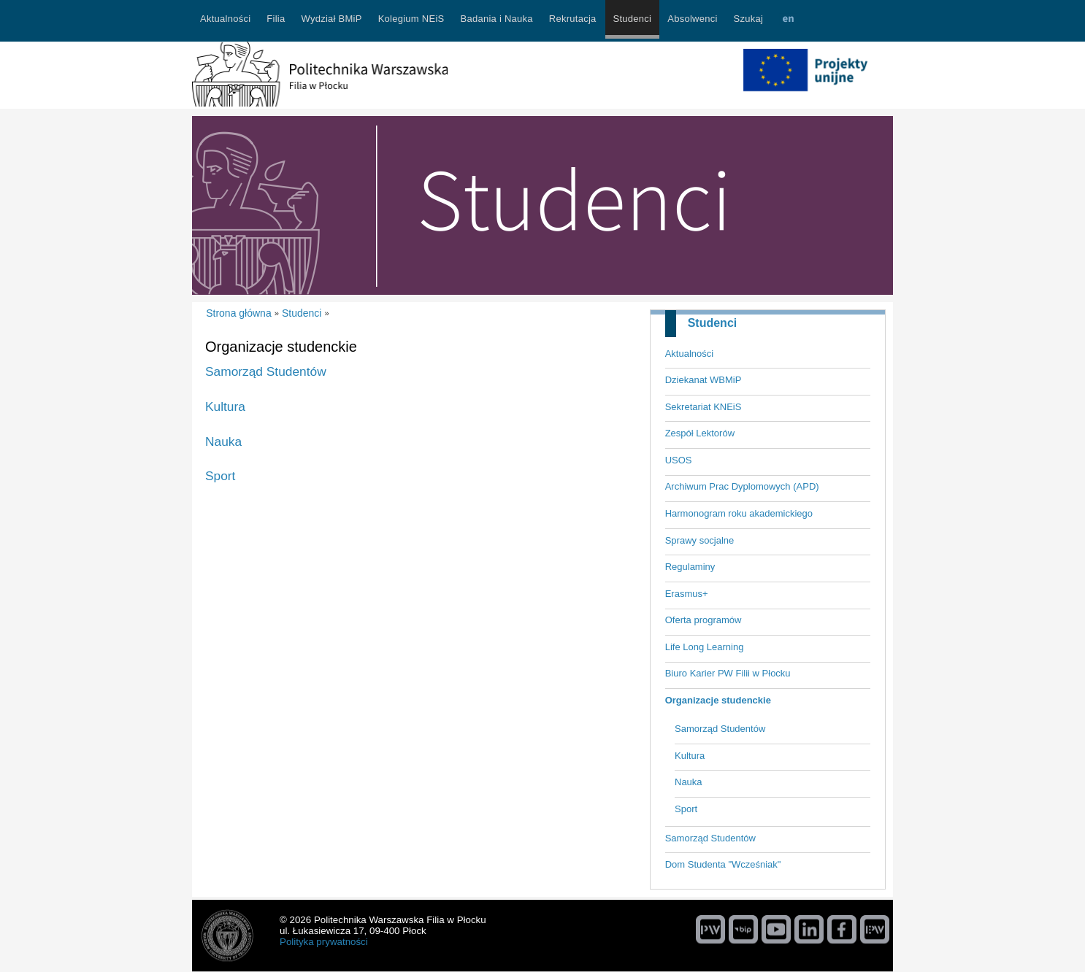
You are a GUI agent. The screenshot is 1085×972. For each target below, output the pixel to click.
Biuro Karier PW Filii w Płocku (728, 673)
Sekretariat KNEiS (703, 406)
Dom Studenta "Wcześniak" (723, 864)
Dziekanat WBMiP (703, 379)
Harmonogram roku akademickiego (739, 513)
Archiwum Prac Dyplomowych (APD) (742, 486)
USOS (678, 460)
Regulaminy (690, 566)
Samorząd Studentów (720, 728)
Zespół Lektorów (700, 433)
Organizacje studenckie (718, 700)
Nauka (688, 781)
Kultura (690, 755)
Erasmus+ (686, 593)
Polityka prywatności (324, 941)
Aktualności (689, 353)
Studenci (712, 323)
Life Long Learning (704, 646)
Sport (686, 808)
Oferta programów (703, 619)
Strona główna (239, 313)
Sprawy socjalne (700, 540)
